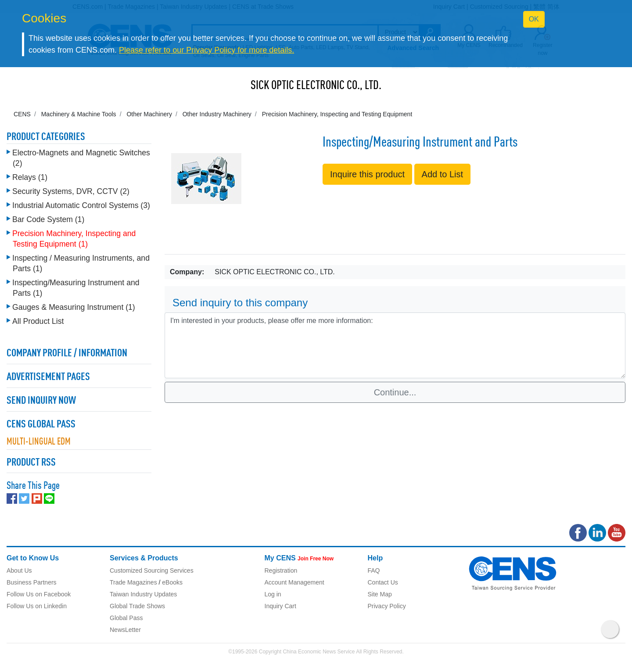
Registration (281, 570)
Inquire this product (367, 174)
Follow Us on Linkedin (37, 606)
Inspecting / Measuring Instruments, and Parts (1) (81, 263)
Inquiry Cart (280, 606)
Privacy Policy (387, 606)
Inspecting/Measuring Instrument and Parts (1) (75, 288)
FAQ (374, 570)
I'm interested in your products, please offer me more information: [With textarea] (395, 345)
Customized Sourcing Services (152, 570)
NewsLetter (125, 629)
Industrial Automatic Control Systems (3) (81, 205)
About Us (19, 570)
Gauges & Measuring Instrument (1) (73, 307)
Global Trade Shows (137, 606)
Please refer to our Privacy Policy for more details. (206, 50)
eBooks (172, 582)
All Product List (38, 321)
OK (534, 19)
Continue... (395, 392)
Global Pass (126, 617)
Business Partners (32, 582)
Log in (273, 594)
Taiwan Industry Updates (143, 594)
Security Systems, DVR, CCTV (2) (70, 191)
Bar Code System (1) (48, 219)
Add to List (442, 174)
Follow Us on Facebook (39, 594)
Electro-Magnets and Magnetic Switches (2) (81, 158)
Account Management (294, 582)
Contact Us (383, 582)
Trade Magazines (133, 582)
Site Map (380, 594)
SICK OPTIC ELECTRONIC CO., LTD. (316, 86)
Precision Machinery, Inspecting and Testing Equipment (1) (74, 238)
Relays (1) (29, 177)
